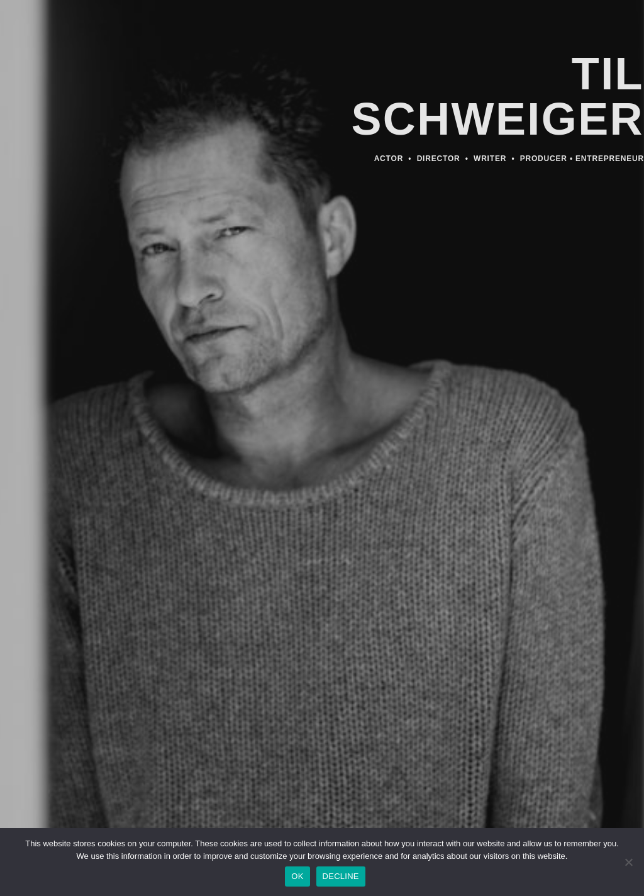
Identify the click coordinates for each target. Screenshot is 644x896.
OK (297, 876)
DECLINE (341, 876)
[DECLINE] (628, 866)
